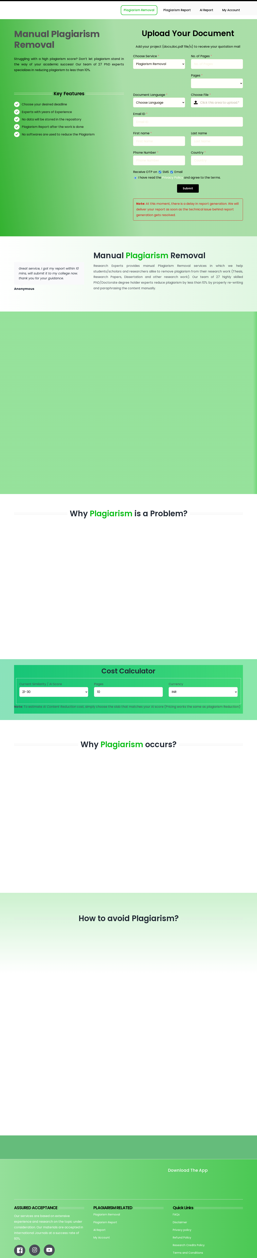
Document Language (150, 95)
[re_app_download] (213, 1178)
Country (198, 152)
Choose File (201, 95)
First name (142, 133)
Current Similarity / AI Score (40, 684)
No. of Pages (201, 56)
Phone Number (145, 152)
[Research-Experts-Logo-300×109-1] (33, 2)
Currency (176, 684)
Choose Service (146, 56)
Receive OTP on (145, 172)
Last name (199, 133)
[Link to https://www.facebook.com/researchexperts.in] (19, 1250)
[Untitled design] (167, 1181)
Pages (197, 75)
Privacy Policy (172, 177)
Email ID (140, 114)
